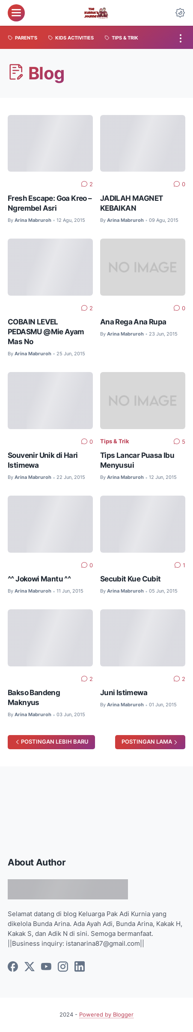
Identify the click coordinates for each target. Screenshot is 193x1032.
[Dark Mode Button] (180, 13)
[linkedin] (79, 967)
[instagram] (63, 967)
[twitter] (29, 967)
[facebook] (13, 967)
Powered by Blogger (106, 1014)
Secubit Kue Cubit (130, 578)
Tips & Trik (114, 441)
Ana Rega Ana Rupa (133, 321)
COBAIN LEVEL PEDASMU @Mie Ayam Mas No (46, 331)
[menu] (16, 12)
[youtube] (46, 967)
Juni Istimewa (123, 692)
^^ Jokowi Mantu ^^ (39, 578)
